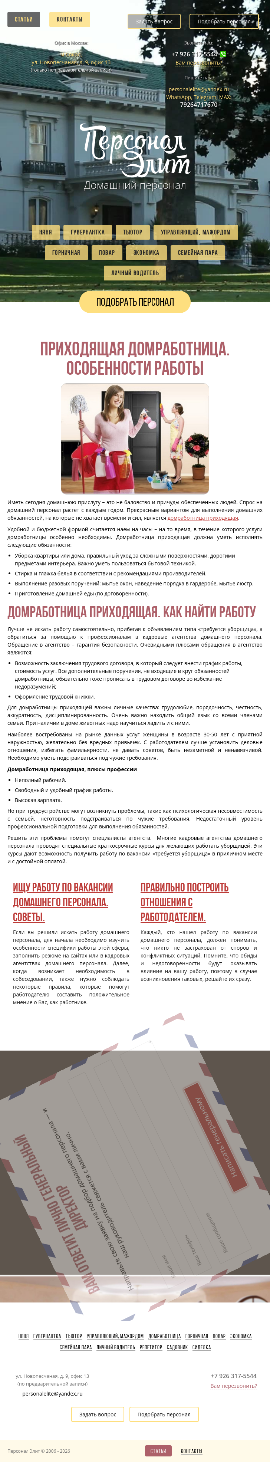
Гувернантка (88, 232)
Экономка (147, 252)
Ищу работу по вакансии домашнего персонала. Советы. (63, 902)
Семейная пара (198, 252)
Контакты (70, 19)
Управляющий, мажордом (196, 232)
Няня (45, 232)
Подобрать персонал (224, 21)
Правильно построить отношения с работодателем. (185, 902)
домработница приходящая (203, 517)
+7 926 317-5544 (194, 54)
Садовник (177, 1347)
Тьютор (132, 232)
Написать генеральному (107, 1091)
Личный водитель (135, 273)
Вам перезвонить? (198, 62)
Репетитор (151, 1347)
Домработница (164, 1336)
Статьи (24, 19)
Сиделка (201, 1347)
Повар (107, 252)
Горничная (66, 252)
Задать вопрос (154, 21)
